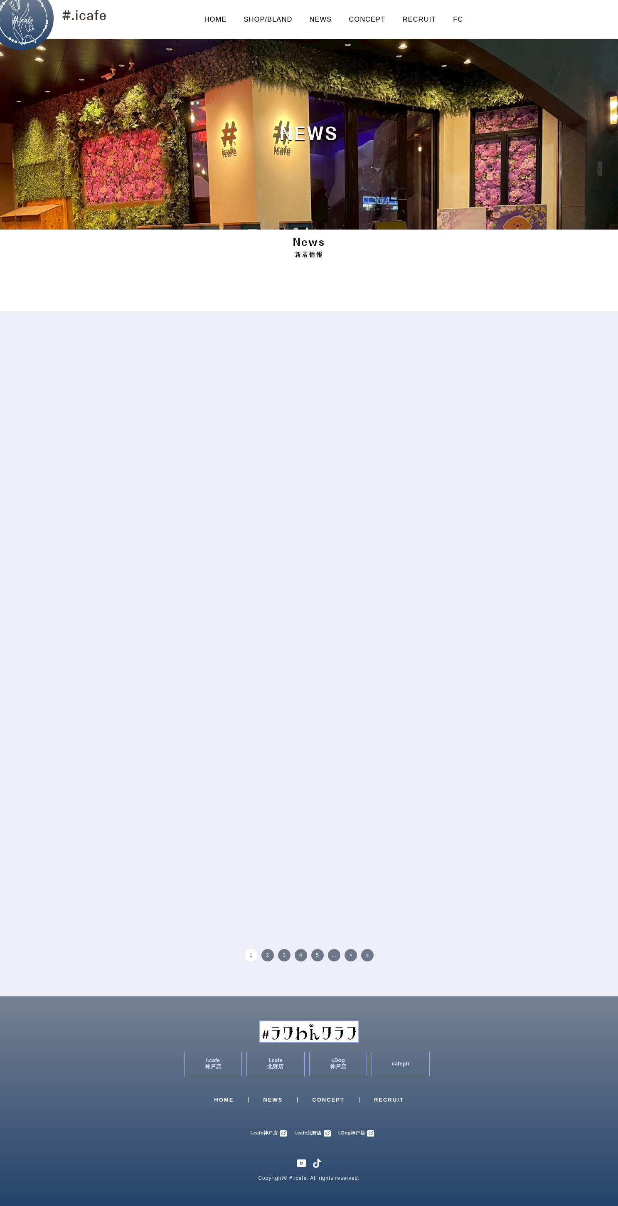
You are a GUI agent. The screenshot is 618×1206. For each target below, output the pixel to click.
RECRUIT (419, 19)
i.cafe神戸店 (269, 1132)
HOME (215, 19)
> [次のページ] (350, 955)
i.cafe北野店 (312, 1132)
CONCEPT (367, 19)
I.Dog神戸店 (356, 1132)
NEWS (320, 19)
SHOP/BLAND (268, 19)
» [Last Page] (367, 955)
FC (458, 19)
